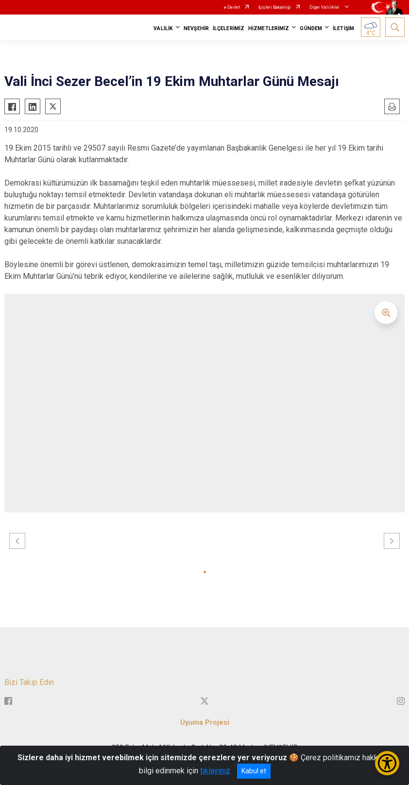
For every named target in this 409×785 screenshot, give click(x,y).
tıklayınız (215, 770)
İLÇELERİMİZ (228, 28)
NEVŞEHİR (196, 28)
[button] (205, 572)
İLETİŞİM (343, 28)
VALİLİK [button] (163, 28)
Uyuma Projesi (204, 722)
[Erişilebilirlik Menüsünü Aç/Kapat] (387, 763)
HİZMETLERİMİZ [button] (268, 28)
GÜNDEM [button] (311, 28)
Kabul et (253, 771)
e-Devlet (232, 7)
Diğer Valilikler (325, 7)
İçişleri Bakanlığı (274, 7)
